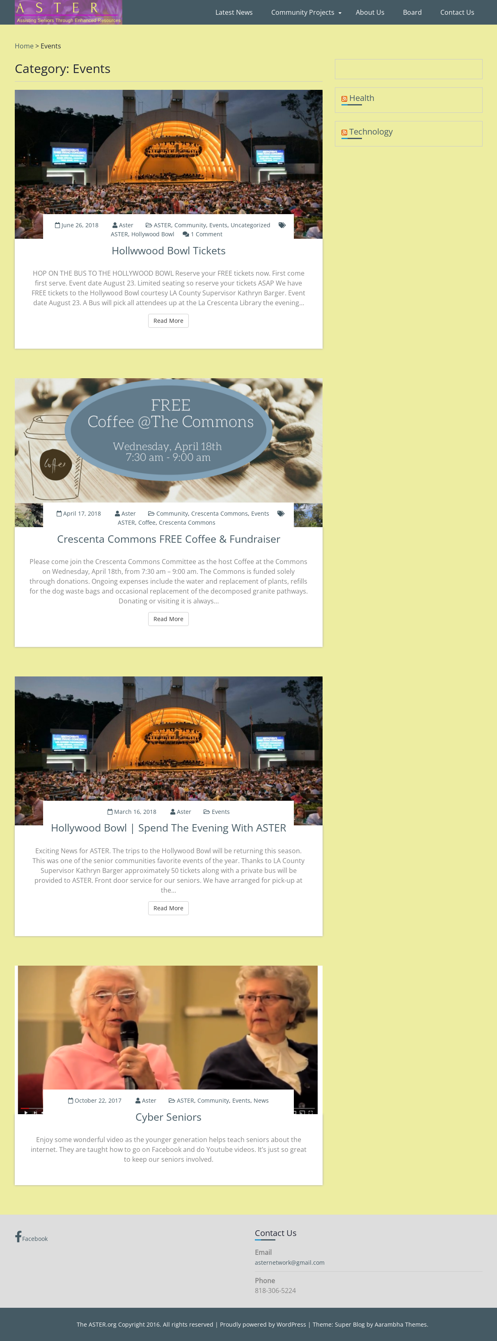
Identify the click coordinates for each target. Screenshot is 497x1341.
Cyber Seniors (168, 1117)
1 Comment (206, 234)
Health (361, 97)
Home (24, 45)
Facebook (31, 1237)
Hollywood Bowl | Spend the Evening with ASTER (168, 827)
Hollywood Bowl (152, 234)
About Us (370, 12)
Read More (171, 320)
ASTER (162, 225)
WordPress (291, 1324)
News (261, 1100)
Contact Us (457, 12)
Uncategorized (250, 225)
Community (190, 225)
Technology (371, 131)
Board (412, 12)
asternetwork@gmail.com (290, 1262)
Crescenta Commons (219, 513)
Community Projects (302, 12)
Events (218, 225)
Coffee (147, 522)
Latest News (234, 12)
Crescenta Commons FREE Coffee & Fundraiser (168, 539)
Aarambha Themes (401, 1324)
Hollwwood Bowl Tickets (169, 250)
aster (126, 225)
